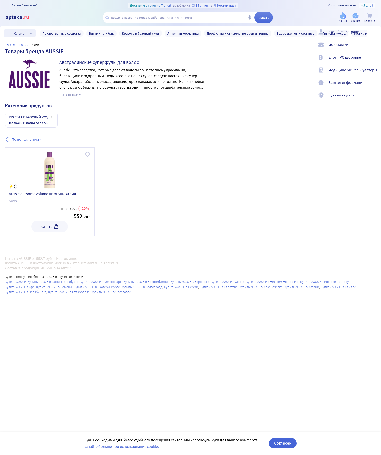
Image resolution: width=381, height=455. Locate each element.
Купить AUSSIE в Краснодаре (101, 282)
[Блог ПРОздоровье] (374, 61)
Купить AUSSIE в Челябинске (25, 292)
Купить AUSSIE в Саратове (219, 287)
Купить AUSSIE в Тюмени (54, 287)
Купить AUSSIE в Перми (181, 287)
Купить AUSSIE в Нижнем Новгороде (272, 282)
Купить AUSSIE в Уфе (20, 287)
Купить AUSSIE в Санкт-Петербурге (52, 282)
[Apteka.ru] (21, 17)
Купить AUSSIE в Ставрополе (69, 292)
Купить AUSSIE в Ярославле (111, 292)
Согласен (283, 443)
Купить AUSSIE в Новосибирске (146, 282)
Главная (10, 45)
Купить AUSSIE (15, 282)
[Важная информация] (374, 86)
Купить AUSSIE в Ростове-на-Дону (324, 282)
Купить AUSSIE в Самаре (338, 287)
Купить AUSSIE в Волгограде (141, 287)
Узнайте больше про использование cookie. (121, 446)
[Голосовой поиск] (249, 17)
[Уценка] (355, 18)
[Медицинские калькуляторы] (374, 74)
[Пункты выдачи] (374, 99)
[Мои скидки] (374, 48)
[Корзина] (369, 18)
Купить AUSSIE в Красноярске (261, 287)
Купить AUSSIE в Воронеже (189, 282)
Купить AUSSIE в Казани (301, 287)
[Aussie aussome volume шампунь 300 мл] (49, 168)
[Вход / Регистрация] (374, 35)
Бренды (24, 45)
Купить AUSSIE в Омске (227, 282)
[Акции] (343, 18)
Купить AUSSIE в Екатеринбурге (97, 287)
